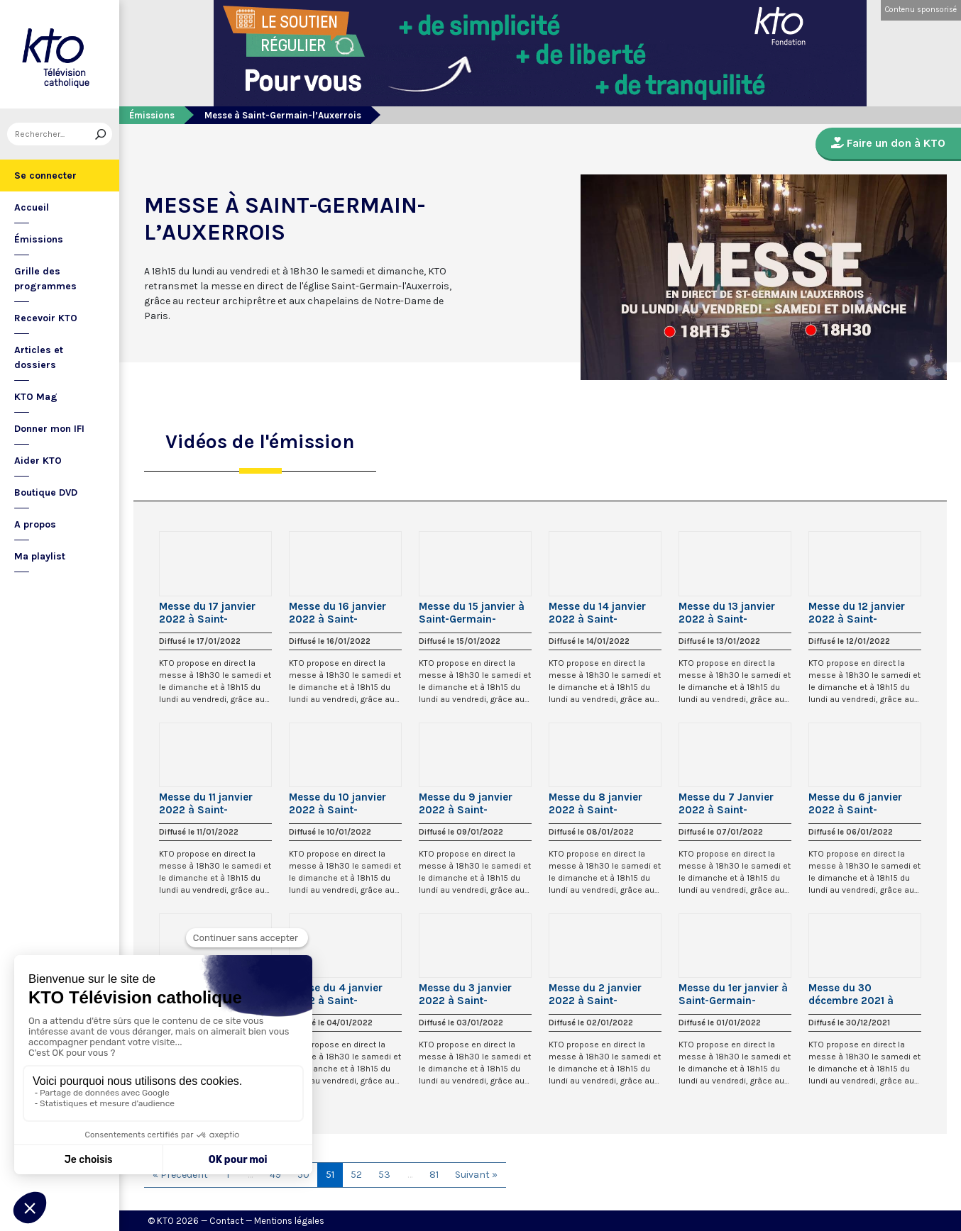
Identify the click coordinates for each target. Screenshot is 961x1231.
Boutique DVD (45, 492)
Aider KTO (38, 461)
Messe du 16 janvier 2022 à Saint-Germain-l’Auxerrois (339, 612)
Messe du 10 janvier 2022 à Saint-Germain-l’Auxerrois (339, 803)
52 (356, 1175)
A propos (35, 524)
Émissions (38, 239)
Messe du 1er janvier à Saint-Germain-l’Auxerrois (733, 994)
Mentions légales (289, 1220)
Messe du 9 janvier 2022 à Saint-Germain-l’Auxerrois (469, 803)
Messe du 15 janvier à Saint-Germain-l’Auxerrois (472, 612)
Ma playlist (39, 556)
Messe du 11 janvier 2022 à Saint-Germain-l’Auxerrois (209, 803)
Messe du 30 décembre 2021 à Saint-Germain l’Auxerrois (851, 994)
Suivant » (476, 1175)
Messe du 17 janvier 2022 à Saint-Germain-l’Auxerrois (209, 612)
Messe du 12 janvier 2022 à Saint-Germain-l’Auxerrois (858, 612)
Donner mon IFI (49, 429)
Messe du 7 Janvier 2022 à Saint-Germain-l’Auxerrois (729, 803)
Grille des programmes (45, 278)
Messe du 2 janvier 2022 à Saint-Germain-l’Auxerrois (599, 994)
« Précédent (180, 1175)
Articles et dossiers (38, 357)
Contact (226, 1220)
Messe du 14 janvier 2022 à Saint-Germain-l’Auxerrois (599, 612)
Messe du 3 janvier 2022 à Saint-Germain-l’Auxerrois (469, 994)
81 (434, 1175)
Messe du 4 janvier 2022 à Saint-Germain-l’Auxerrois (339, 994)
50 (303, 1175)
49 (275, 1175)
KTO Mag (35, 397)
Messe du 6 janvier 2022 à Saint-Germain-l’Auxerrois (858, 803)
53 (384, 1175)
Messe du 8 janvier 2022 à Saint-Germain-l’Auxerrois (599, 803)
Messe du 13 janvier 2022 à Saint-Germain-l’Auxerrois (729, 612)
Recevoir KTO (45, 318)
